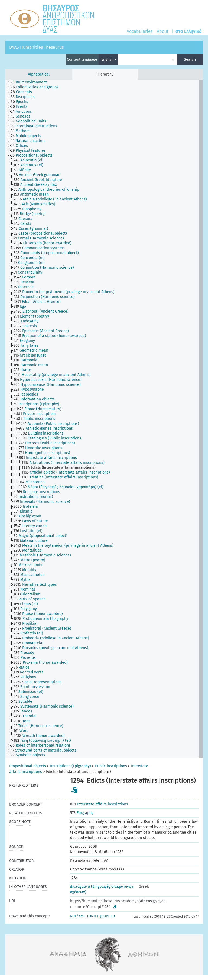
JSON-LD (107, 916)
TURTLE (93, 916)
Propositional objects (27, 766)
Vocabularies (139, 31)
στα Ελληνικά (189, 31)
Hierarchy (105, 74)
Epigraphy (81, 813)
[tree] (104, 419)
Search (190, 59)
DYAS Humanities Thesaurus (36, 47)
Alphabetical (39, 74)
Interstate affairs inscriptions (99, 804)
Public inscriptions (111, 766)
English (109, 59)
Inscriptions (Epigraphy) (70, 766)
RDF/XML (77, 916)
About (162, 31)
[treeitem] (31, 82)
